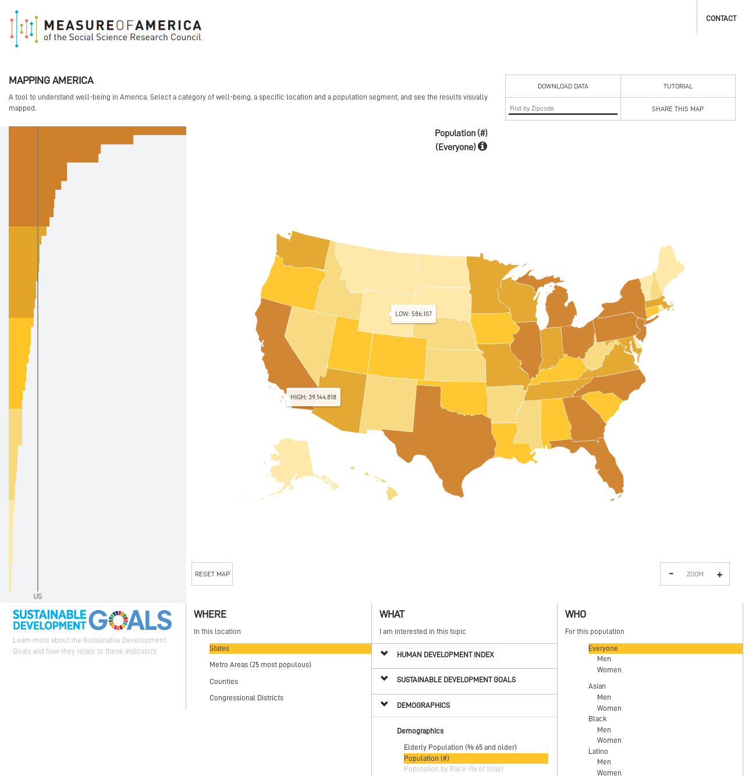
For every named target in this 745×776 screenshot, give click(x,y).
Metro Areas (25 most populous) (260, 664)
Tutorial (678, 86)
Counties (224, 681)
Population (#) (426, 758)
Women (609, 670)
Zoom (695, 574)
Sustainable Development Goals (456, 679)
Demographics (423, 705)
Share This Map (678, 108)
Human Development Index (445, 654)
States (219, 648)
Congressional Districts (246, 697)
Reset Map (212, 574)
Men (604, 658)
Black (597, 718)
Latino (598, 751)
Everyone (603, 648)
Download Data (563, 86)
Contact (721, 18)
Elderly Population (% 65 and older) (460, 747)
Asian (597, 686)
